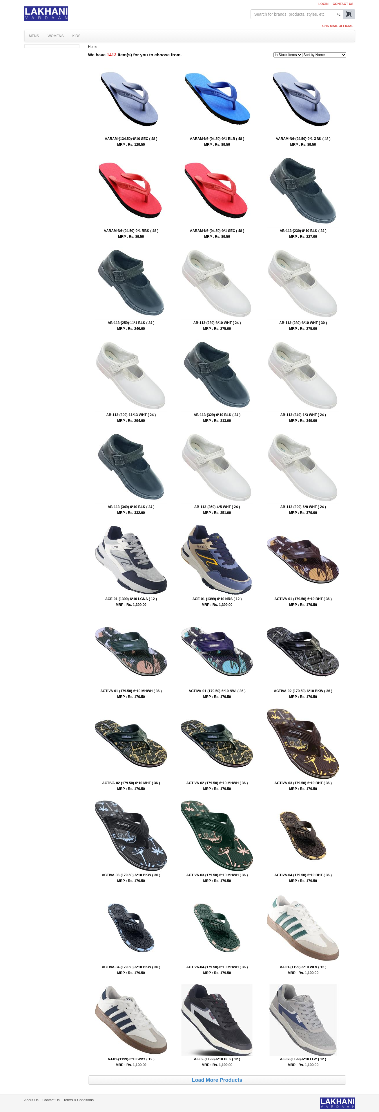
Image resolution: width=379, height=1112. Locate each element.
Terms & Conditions (79, 1100)
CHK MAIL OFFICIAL (337, 26)
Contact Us (343, 4)
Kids (76, 36)
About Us (31, 1100)
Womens (56, 36)
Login (323, 4)
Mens (34, 36)
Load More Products (217, 1080)
